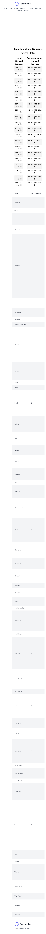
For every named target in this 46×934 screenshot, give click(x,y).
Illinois (16, 403)
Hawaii (16, 383)
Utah (15, 854)
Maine (16, 483)
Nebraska (17, 592)
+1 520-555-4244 (35, 134)
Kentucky (17, 461)
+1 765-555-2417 (35, 80)
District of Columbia (20, 324)
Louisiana (17, 474)
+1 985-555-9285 (35, 177)
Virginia (16, 872)
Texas (16, 825)
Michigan (17, 530)
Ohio (15, 706)
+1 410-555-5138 (35, 183)
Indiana (16, 424)
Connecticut (18, 312)
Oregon (16, 734)
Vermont (17, 861)
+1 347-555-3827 (35, 98)
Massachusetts (18, 508)
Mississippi (17, 563)
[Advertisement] (23, 28)
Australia (38, 8)
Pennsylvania (18, 751)
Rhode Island (18, 765)
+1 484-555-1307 (35, 92)
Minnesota (17, 550)
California (17, 266)
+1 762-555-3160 (35, 128)
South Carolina (18, 773)
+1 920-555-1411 (35, 110)
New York (17, 653)
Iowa (15, 438)
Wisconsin (17, 906)
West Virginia (18, 896)
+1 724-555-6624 (35, 171)
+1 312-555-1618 (35, 122)
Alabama (17, 202)
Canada (30, 8)
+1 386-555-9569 (35, 159)
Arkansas (17, 229)
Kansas (16, 450)
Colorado (17, 303)
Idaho (16, 388)
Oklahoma (17, 723)
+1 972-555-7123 (35, 140)
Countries (19, 11)
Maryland (17, 491)
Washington (18, 886)
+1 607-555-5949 (35, 104)
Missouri (17, 576)
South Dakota (18, 781)
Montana (17, 586)
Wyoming (17, 914)
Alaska (16, 210)
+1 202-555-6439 (35, 68)
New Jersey (17, 620)
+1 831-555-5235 (35, 74)
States (26, 11)
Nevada (16, 601)
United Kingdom (20, 8)
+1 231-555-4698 (35, 165)
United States (8, 8)
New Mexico (18, 634)
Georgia (16, 371)
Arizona (16, 219)
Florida (16, 344)
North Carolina (18, 679)
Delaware (17, 319)
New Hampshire (19, 608)
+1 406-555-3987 (35, 86)
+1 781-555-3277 (35, 116)
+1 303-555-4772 (35, 146)
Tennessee (17, 791)
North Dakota (18, 691)
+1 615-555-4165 (35, 153)
